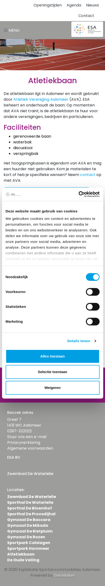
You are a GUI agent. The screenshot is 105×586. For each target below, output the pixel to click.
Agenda (74, 5)
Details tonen (78, 341)
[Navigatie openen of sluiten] (12, 30)
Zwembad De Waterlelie (31, 496)
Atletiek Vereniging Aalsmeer (40, 99)
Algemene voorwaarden (30, 448)
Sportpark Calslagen (28, 542)
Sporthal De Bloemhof (29, 508)
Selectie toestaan (52, 372)
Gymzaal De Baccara (28, 519)
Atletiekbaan (21, 554)
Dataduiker (64, 575)
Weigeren (52, 388)
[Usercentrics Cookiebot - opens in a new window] (78, 194)
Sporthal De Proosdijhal (31, 514)
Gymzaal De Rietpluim (30, 531)
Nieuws (92, 5)
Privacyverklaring (23, 442)
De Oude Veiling (23, 560)
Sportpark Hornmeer (28, 548)
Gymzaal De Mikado (27, 525)
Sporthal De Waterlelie (30, 502)
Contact (86, 15)
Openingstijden (47, 5)
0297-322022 (19, 431)
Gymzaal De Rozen (26, 537)
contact (87, 174)
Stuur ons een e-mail (26, 437)
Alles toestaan (52, 356)
